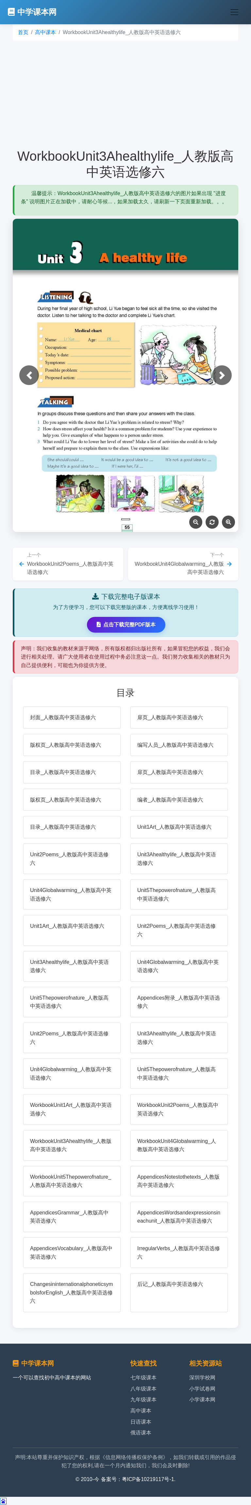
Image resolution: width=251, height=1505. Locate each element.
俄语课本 (140, 1432)
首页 (23, 32)
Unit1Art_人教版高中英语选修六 (174, 827)
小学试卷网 (202, 1389)
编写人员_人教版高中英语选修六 (175, 745)
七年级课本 (143, 1377)
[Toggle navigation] (234, 12)
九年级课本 (143, 1399)
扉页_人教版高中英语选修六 (170, 717)
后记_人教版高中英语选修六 (170, 1284)
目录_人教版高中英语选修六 (63, 772)
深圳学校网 (202, 1377)
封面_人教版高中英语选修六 (63, 717)
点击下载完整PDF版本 (126, 624)
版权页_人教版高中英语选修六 (65, 745)
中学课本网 (32, 12)
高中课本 (45, 32)
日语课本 (140, 1422)
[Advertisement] (125, 94)
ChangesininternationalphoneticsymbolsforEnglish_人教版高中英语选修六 (71, 1292)
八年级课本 (143, 1389)
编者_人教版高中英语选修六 (170, 800)
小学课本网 (202, 1399)
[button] (29, 375)
